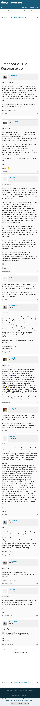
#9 (37, 555)
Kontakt (9, 690)
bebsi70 (12, 177)
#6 (37, 402)
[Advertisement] (20, 40)
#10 (37, 583)
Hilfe (15, 690)
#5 (37, 352)
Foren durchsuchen (7, 11)
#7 (37, 430)
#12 (37, 644)
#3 (37, 271)
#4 (37, 299)
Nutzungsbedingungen (26, 690)
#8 (37, 514)
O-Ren (11, 277)
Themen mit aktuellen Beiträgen (25, 11)
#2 (37, 171)
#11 (37, 615)
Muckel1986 (13, 75)
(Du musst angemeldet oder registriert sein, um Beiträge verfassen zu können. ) (20, 651)
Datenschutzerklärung (18, 695)
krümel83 (12, 358)
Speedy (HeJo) (14, 121)
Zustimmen (14, 703)
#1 (37, 113)
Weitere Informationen (23, 703)
